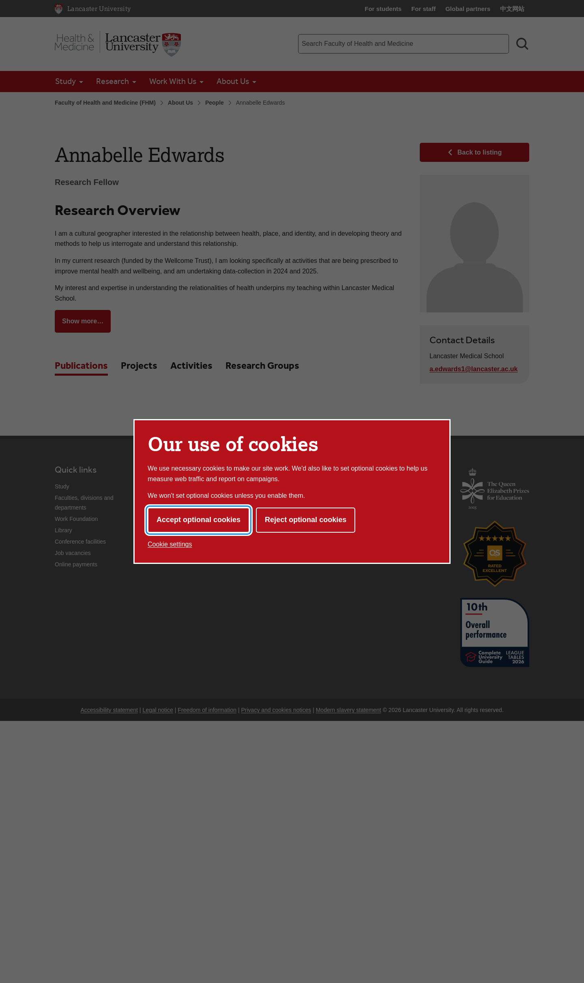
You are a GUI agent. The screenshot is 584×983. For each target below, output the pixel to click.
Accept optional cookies (198, 520)
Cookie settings (170, 544)
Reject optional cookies (305, 520)
